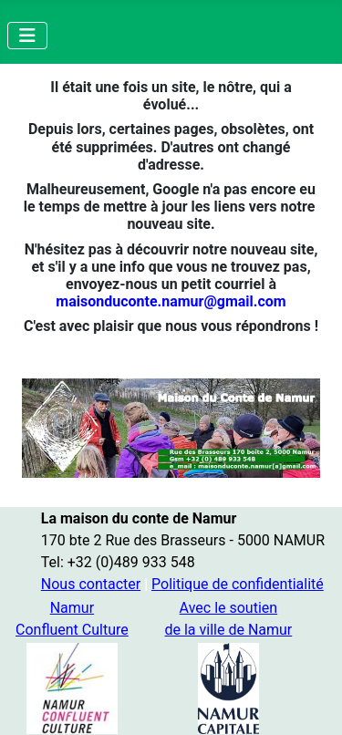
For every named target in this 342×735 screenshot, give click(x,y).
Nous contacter (90, 584)
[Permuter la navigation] (27, 35)
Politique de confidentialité (237, 584)
